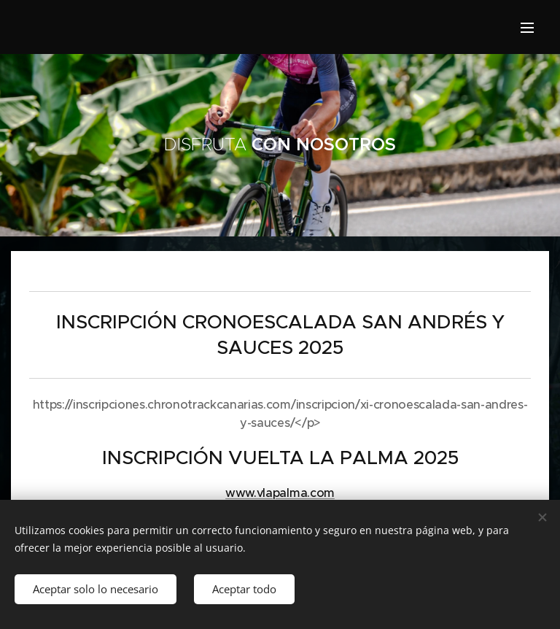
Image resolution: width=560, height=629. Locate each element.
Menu (527, 27)
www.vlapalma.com (280, 493)
